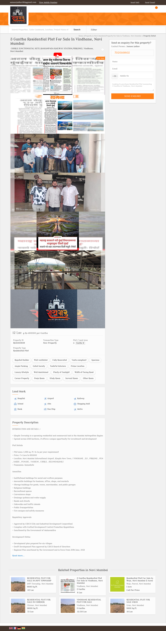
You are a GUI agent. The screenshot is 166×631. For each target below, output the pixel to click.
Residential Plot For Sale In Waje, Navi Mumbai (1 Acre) (139, 579)
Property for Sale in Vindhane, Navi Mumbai (123, 36)
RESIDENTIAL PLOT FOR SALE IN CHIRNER (38, 601)
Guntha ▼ (80, 343)
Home (81, 36)
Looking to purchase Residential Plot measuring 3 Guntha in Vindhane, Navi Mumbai (132, 86)
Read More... (18, 555)
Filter (94, 30)
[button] (48, 3)
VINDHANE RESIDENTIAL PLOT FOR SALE (89, 601)
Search (77, 29)
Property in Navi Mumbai (95, 36)
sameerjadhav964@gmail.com (23, 2)
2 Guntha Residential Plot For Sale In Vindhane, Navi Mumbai (90, 580)
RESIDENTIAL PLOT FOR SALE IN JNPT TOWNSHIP (39, 579)
